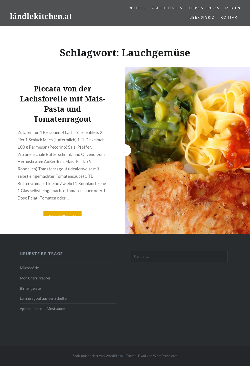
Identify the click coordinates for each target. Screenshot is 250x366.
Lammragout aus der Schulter (44, 298)
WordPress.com (165, 356)
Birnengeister (31, 288)
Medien (232, 8)
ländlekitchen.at (41, 16)
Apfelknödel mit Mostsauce (42, 308)
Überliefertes (167, 8)
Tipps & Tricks (203, 8)
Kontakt (230, 17)
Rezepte (137, 8)
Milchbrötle (29, 268)
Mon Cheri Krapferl (36, 278)
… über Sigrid (200, 17)
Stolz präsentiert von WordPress (98, 356)
